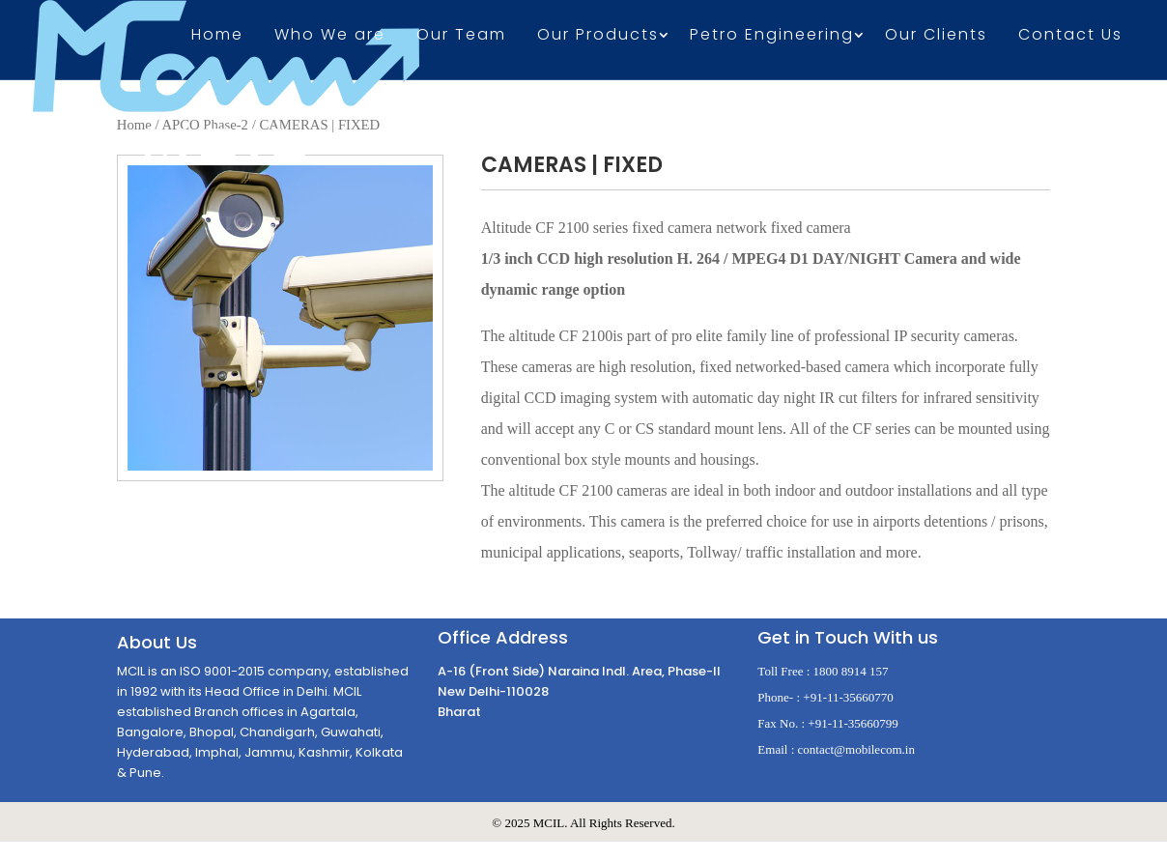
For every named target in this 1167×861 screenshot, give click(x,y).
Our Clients (936, 36)
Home (217, 36)
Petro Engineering (772, 36)
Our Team (461, 36)
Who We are (329, 36)
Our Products (598, 36)
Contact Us (1070, 36)
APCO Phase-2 (204, 124)
